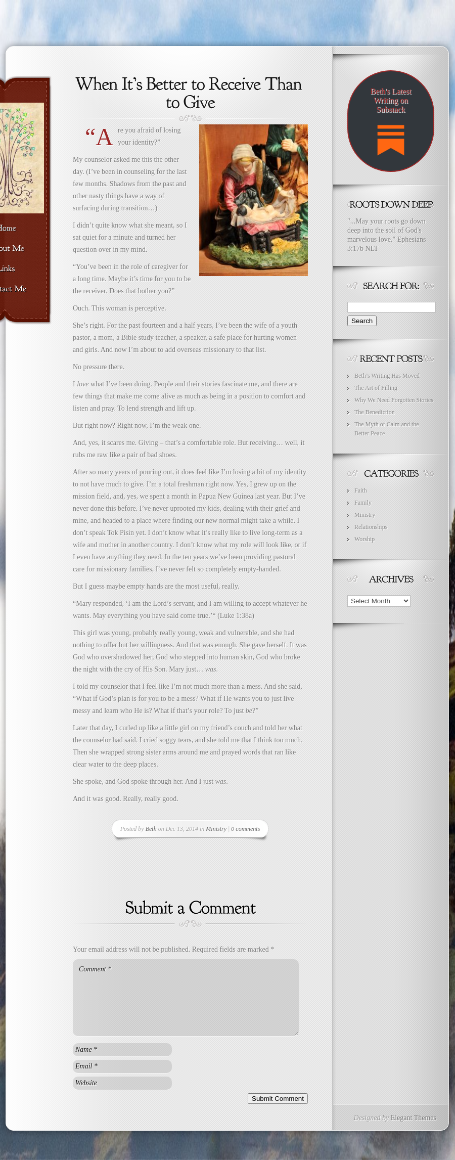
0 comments (245, 828)
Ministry (216, 828)
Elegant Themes (413, 1118)
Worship (364, 539)
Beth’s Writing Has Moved (387, 375)
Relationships (370, 526)
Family (363, 502)
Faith (360, 490)
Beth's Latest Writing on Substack (391, 126)
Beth (151, 828)
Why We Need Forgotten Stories (393, 400)
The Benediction (374, 412)
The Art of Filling (375, 387)
